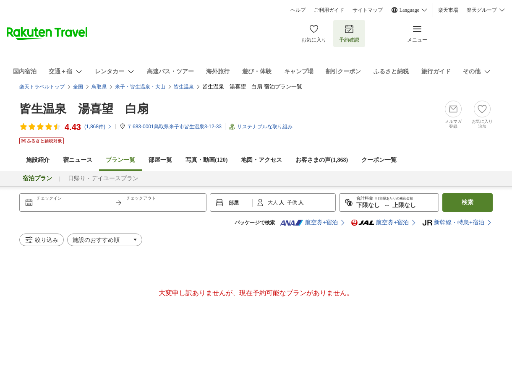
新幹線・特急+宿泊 (453, 222)
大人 (273, 202)
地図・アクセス (261, 160)
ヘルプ (298, 10)
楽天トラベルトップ (42, 87)
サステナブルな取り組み (265, 127)
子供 (292, 202)
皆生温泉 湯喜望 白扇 (84, 108)
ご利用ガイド (329, 10)
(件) (98, 126)
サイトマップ (368, 10)
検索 (467, 202)
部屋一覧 (160, 160)
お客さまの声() (321, 160)
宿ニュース (77, 160)
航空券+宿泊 (309, 222)
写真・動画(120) (206, 160)
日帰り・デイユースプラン (103, 178)
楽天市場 (448, 10)
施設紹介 (38, 160)
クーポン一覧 (379, 160)
